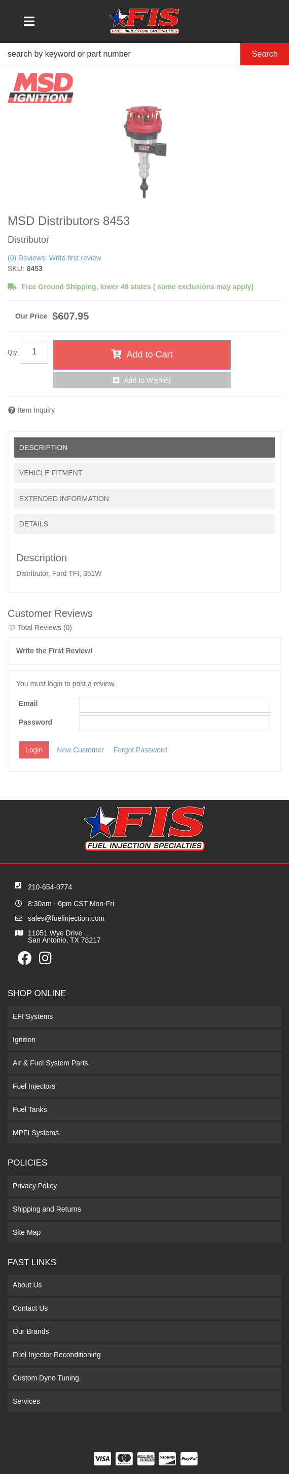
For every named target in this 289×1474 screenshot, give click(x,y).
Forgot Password (140, 750)
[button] (144, 54)
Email (28, 703)
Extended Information (64, 499)
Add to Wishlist (147, 380)
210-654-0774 (50, 887)
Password (35, 722)
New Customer (80, 750)
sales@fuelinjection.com (66, 918)
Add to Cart (149, 354)
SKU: (16, 268)
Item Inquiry (36, 410)
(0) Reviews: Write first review (54, 258)
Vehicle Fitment (50, 473)
